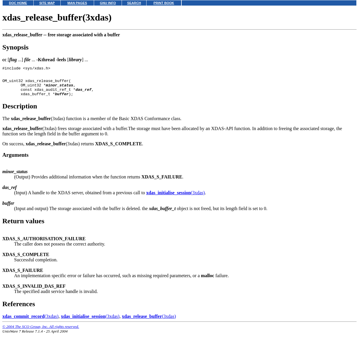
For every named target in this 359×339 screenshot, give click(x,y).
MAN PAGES (77, 3)
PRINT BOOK (164, 3)
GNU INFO (108, 3)
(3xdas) (175, 197)
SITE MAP (47, 3)
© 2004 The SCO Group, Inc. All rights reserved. (40, 332)
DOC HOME (18, 3)
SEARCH (134, 3)
